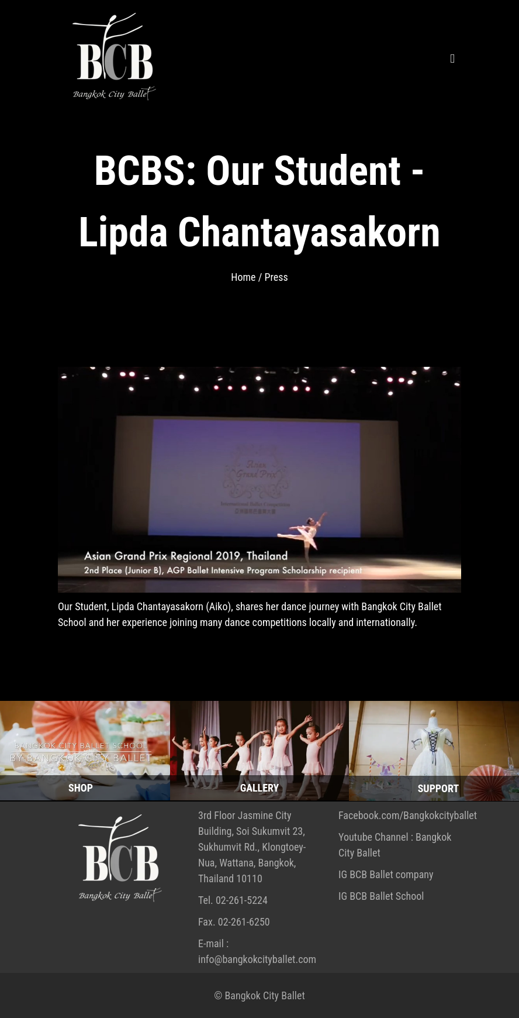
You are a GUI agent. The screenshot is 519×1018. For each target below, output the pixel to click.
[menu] (452, 19)
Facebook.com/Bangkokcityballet (407, 815)
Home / (247, 277)
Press (276, 277)
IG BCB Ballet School (381, 896)
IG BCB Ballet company (385, 874)
